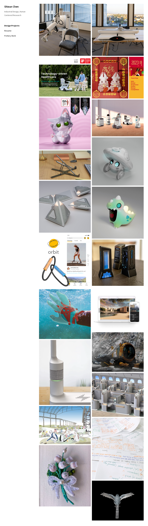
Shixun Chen (11, 6)
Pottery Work (10, 35)
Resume (7, 30)
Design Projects (12, 25)
